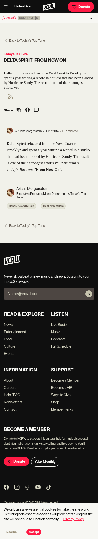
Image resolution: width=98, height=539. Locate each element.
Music (55, 332)
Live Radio (59, 325)
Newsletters (13, 402)
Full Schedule (61, 346)
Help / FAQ (12, 395)
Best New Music (53, 206)
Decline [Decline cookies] (11, 532)
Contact (10, 409)
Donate (81, 6)
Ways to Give (61, 395)
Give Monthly (45, 462)
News (8, 325)
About (8, 380)
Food (8, 339)
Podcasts (58, 339)
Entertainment (15, 332)
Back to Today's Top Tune (24, 40)
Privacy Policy (73, 519)
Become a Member (65, 380)
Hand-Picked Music (21, 206)
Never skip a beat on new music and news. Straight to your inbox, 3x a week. (47, 278)
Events (9, 353)
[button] (29, 18)
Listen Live (22, 6)
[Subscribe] (88, 293)
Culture (9, 346)
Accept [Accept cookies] (34, 532)
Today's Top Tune (16, 54)
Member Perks (62, 409)
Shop (55, 402)
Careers (10, 387)
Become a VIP (61, 387)
